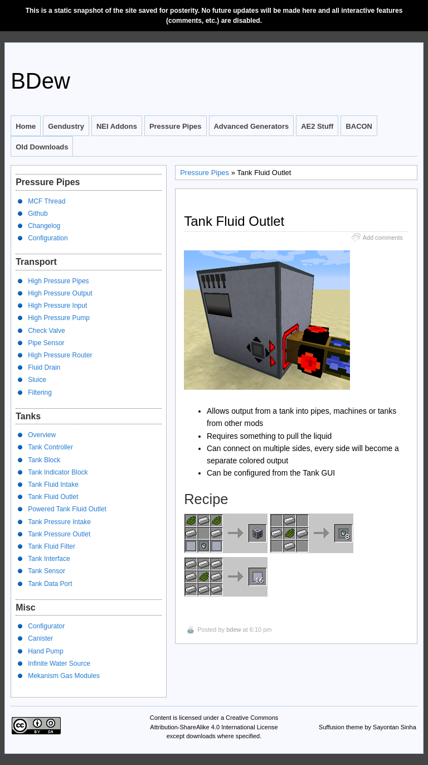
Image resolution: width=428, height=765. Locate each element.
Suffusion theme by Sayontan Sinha (367, 727)
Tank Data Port (50, 584)
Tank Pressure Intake (59, 522)
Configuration (47, 238)
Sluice (37, 380)
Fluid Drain (44, 367)
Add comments (383, 237)
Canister (40, 638)
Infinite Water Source (59, 663)
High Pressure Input (57, 305)
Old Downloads (42, 147)
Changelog (44, 226)
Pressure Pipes (175, 126)
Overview (42, 435)
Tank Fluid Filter (51, 546)
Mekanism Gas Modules (64, 676)
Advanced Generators (251, 126)
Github (37, 213)
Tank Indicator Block (57, 472)
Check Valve (46, 331)
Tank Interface (49, 559)
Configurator (46, 626)
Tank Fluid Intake (53, 484)
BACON (359, 126)
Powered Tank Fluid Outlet (67, 509)
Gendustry (66, 126)
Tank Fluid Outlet (53, 497)
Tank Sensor (46, 571)
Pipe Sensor (46, 343)
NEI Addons (116, 126)
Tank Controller (50, 447)
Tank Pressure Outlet (59, 534)
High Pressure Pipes (58, 281)
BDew (40, 81)
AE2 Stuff (317, 126)
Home (26, 126)
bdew (233, 629)
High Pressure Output (60, 293)
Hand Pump (45, 651)
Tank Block (44, 460)
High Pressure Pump (59, 318)
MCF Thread (46, 201)
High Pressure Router (60, 355)
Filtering (40, 392)
